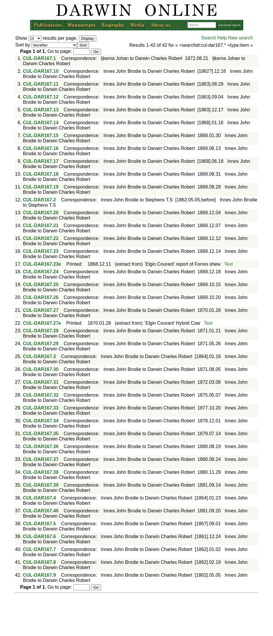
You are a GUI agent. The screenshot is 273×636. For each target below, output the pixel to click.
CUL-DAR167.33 (41, 407)
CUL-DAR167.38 (41, 472)
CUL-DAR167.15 (41, 135)
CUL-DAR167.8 (39, 562)
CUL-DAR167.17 (41, 161)
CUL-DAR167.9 (39, 575)
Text (228, 264)
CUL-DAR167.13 (41, 109)
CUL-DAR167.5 (39, 523)
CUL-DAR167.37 (41, 459)
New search (240, 37)
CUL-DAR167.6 (39, 536)
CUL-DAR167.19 (41, 186)
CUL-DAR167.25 (41, 284)
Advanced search (229, 25)
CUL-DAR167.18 (41, 174)
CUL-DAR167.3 (39, 356)
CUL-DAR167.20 (41, 212)
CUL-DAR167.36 (41, 446)
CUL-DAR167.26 (41, 297)
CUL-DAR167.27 (41, 310)
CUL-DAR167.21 (41, 225)
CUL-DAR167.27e (42, 323)
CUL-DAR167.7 (39, 549)
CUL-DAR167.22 (41, 238)
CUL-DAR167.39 (41, 485)
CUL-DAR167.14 (41, 122)
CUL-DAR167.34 (41, 420)
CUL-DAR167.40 (41, 510)
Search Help (214, 37)
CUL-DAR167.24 (41, 271)
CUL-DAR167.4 (39, 497)
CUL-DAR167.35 (41, 433)
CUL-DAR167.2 (39, 199)
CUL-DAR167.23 (41, 251)
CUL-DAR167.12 (41, 96)
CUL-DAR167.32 (41, 395)
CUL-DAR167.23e (42, 264)
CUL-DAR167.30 (41, 369)
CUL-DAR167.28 (41, 330)
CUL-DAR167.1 (39, 58)
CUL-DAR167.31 (41, 382)
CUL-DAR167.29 (41, 343)
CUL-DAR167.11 (41, 84)
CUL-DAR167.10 (41, 71)
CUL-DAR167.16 (41, 148)
